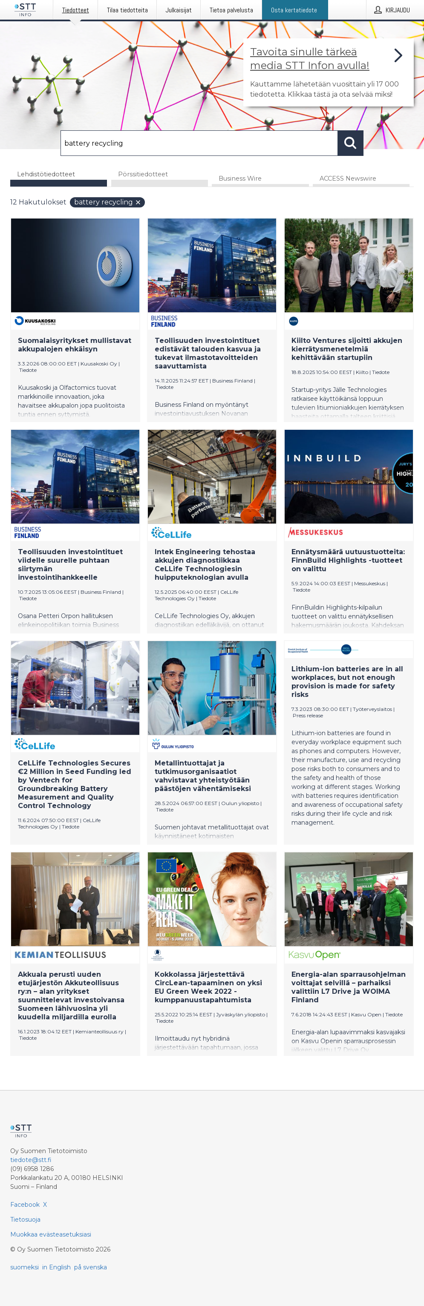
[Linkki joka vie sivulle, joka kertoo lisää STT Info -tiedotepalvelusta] (328, 72)
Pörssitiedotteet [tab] (143, 174)
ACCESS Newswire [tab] (348, 178)
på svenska (90, 1267)
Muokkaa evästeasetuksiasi (50, 1234)
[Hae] (199, 143)
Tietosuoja (25, 1219)
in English (56, 1267)
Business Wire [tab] (240, 178)
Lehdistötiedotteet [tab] (46, 174)
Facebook (25, 1204)
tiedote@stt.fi (31, 1160)
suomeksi (24, 1267)
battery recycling (107, 202)
